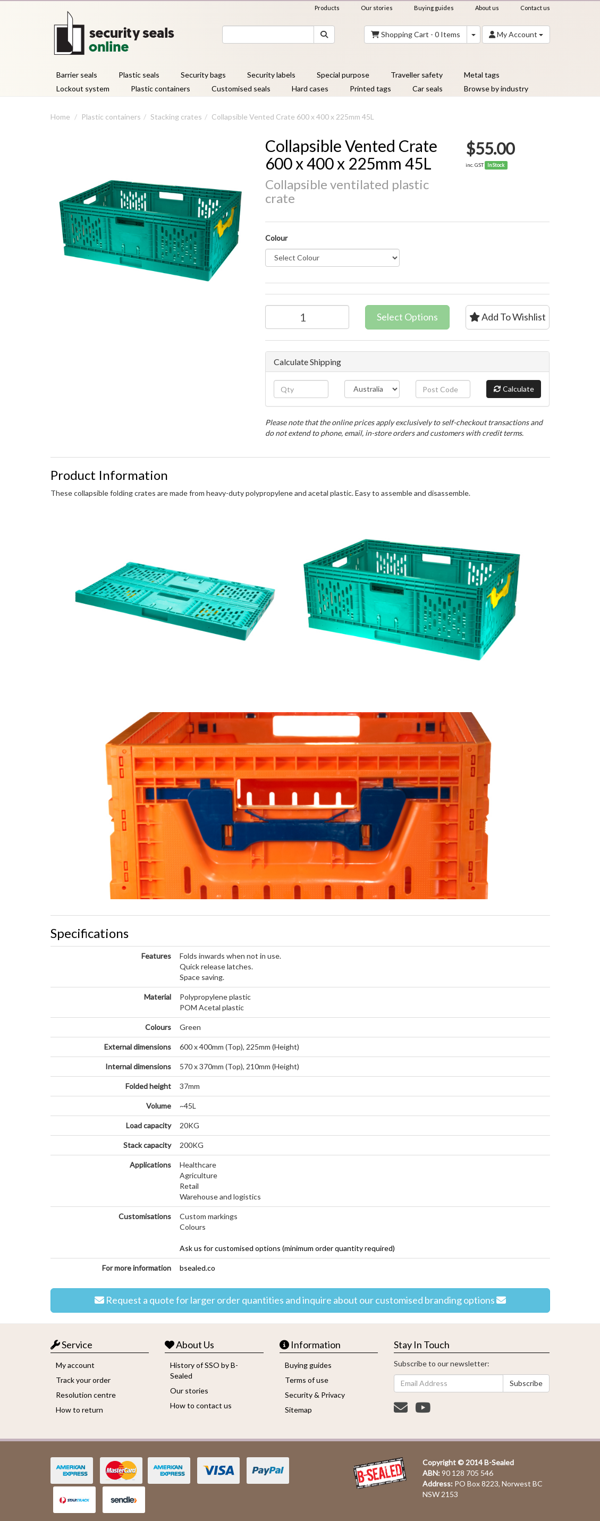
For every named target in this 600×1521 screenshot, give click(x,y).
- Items (415, 34)
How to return (79, 1409)
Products (327, 7)
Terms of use (306, 1379)
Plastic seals (139, 74)
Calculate (514, 389)
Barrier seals (76, 74)
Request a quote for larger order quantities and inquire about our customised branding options (300, 1300)
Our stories (377, 7)
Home (60, 116)
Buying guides (434, 7)
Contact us (535, 7)
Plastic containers (160, 88)
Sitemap (298, 1409)
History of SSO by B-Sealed (204, 1370)
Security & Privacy (315, 1394)
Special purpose (343, 74)
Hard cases (310, 88)
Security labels (271, 74)
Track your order (83, 1379)
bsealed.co (197, 1267)
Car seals (427, 88)
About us (487, 7)
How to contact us (201, 1405)
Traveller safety (417, 74)
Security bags (203, 74)
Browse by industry (496, 88)
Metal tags (482, 74)
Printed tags (370, 88)
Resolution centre (86, 1394)
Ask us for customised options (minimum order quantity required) (287, 1248)
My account (75, 1365)
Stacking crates (176, 116)
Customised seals (241, 88)
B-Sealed (499, 1462)
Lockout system (82, 88)
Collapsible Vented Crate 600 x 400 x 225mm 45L (293, 116)
